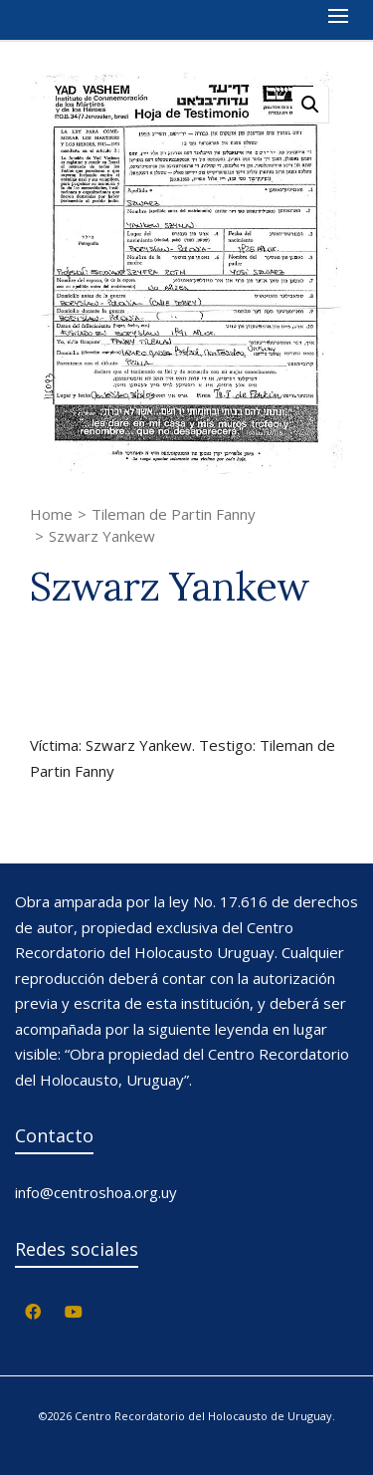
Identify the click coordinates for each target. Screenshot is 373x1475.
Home (51, 514)
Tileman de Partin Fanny (174, 514)
